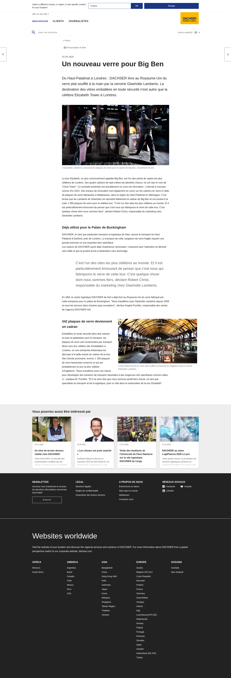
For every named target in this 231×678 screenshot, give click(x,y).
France (139, 589)
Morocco (36, 568)
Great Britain (142, 598)
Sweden (140, 649)
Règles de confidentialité (87, 491)
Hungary (140, 602)
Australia (175, 568)
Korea (104, 593)
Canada (70, 576)
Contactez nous (126, 499)
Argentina (71, 568)
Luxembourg (142, 615)
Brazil (69, 572)
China (104, 572)
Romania (140, 636)
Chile (69, 580)
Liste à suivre (185, 32)
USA (69, 593)
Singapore (106, 602)
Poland (139, 627)
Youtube (186, 486)
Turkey (139, 657)
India (104, 580)
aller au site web (41, 14)
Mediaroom (40, 21)
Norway (139, 623)
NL (150, 572)
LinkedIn (168, 491)
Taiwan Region (108, 606)
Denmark (140, 580)
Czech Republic (143, 576)
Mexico (70, 585)
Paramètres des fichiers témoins (90, 495)
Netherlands (142, 619)
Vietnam (105, 615)
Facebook (168, 486)
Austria (139, 568)
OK (137, 6)
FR (146, 572)
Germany (140, 593)
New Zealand (177, 572)
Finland (139, 585)
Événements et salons (129, 486)
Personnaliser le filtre (74, 48)
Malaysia (106, 598)
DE (154, 615)
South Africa (37, 572)
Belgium (140, 572)
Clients (58, 21)
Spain (139, 645)
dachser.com (85, 551)
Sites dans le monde (128, 491)
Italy (138, 610)
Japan (104, 589)
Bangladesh (107, 568)
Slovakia (140, 640)
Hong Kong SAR (109, 576)
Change (171, 6)
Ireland (139, 606)
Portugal (140, 632)
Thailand (106, 610)
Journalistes (79, 21)
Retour (66, 40)
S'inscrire (47, 500)
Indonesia (106, 585)
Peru (69, 589)
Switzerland (141, 653)
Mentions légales (83, 486)
